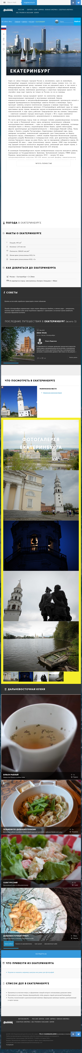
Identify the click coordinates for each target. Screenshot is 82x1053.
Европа (24, 22)
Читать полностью (43, 163)
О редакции (9, 1044)
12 (45, 358)
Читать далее (73, 357)
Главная (17, 22)
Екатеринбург (40, 22)
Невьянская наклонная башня (52, 393)
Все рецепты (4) (41, 954)
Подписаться (29, 2)
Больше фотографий (71, 654)
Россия (31, 22)
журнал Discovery (8, 1024)
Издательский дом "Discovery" (8, 11)
